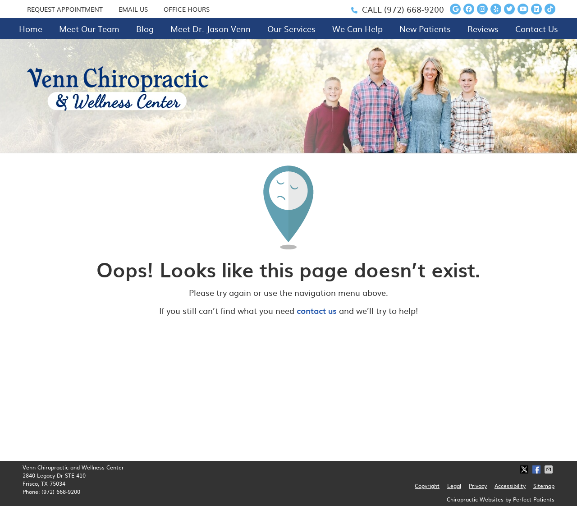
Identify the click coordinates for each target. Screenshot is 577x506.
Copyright (427, 486)
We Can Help (357, 29)
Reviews (483, 29)
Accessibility (510, 486)
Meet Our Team (89, 29)
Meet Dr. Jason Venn (210, 29)
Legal (454, 486)
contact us (317, 310)
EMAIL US (133, 9)
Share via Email (549, 469)
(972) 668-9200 (414, 9)
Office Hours (187, 9)
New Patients (425, 29)
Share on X (525, 469)
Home (30, 29)
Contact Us (536, 29)
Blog (145, 29)
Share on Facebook (537, 469)
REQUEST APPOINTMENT (65, 9)
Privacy (478, 486)
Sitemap (543, 486)
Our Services (291, 29)
